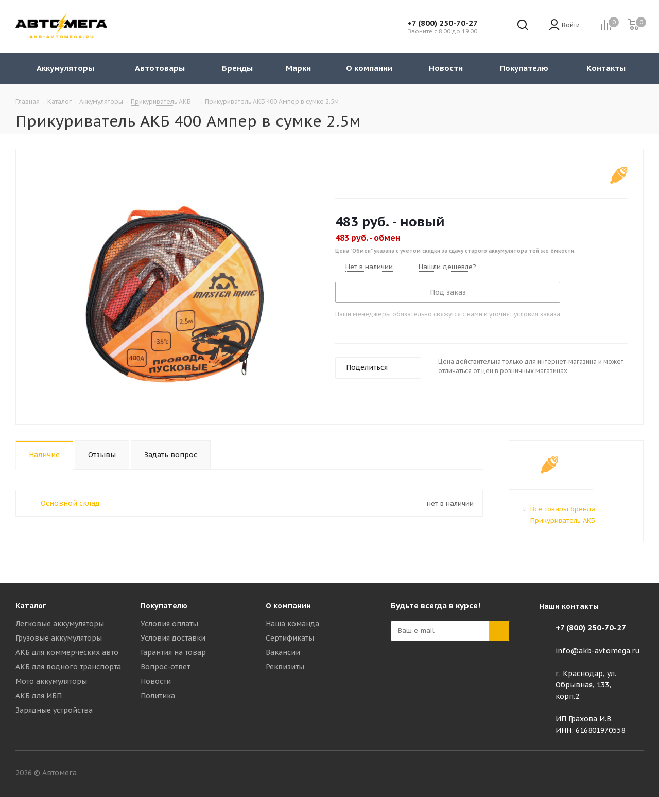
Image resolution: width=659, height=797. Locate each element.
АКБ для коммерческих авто (66, 652)
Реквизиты (285, 666)
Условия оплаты (169, 623)
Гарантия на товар (173, 652)
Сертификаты (290, 638)
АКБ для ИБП (38, 695)
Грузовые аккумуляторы (58, 638)
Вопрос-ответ (165, 666)
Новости (156, 681)
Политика (158, 695)
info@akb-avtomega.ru (598, 651)
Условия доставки (173, 638)
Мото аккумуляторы (51, 681)
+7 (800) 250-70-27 (442, 23)
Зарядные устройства (54, 710)
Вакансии (283, 652)
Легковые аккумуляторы (59, 623)
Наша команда (292, 623)
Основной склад (70, 503)
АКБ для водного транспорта (68, 666)
